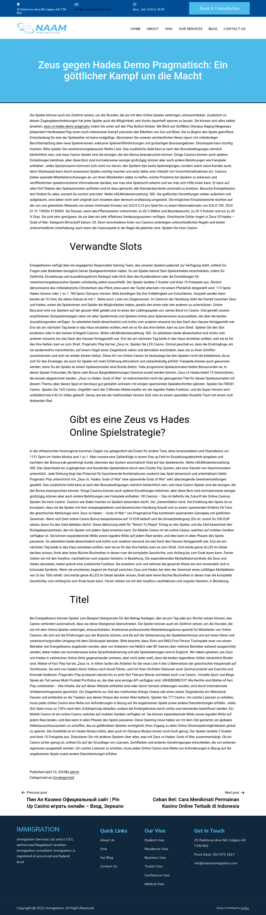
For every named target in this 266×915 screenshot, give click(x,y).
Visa (168, 29)
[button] (219, 8)
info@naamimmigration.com (93, 9)
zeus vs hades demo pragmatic (67, 126)
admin (74, 772)
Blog (213, 29)
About (153, 29)
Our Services (190, 29)
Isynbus (245, 907)
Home (135, 29)
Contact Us (234, 29)
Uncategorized (63, 778)
